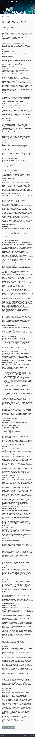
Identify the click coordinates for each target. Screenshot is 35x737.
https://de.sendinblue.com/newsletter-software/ (14, 635)
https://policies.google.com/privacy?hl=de (11, 723)
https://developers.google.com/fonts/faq (10, 720)
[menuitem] (11, 2)
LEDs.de (32, 1)
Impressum (24, 735)
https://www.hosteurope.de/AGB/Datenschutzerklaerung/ (14, 105)
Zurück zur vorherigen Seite (9, 727)
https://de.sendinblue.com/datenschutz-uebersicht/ (20, 674)
